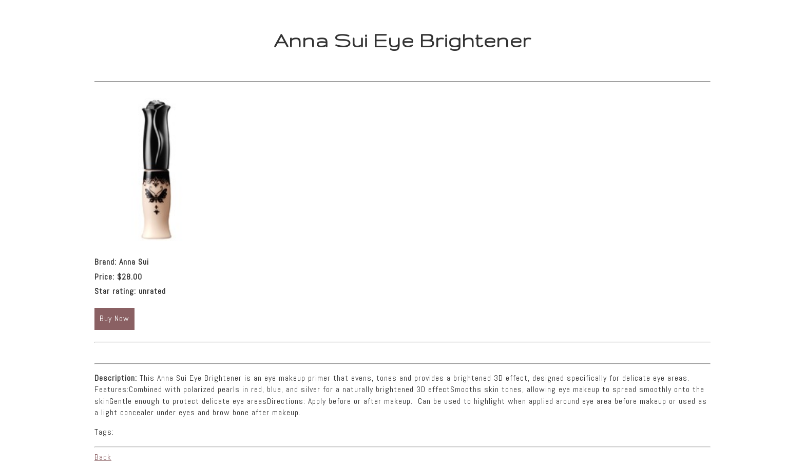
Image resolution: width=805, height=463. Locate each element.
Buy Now (114, 318)
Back (102, 457)
